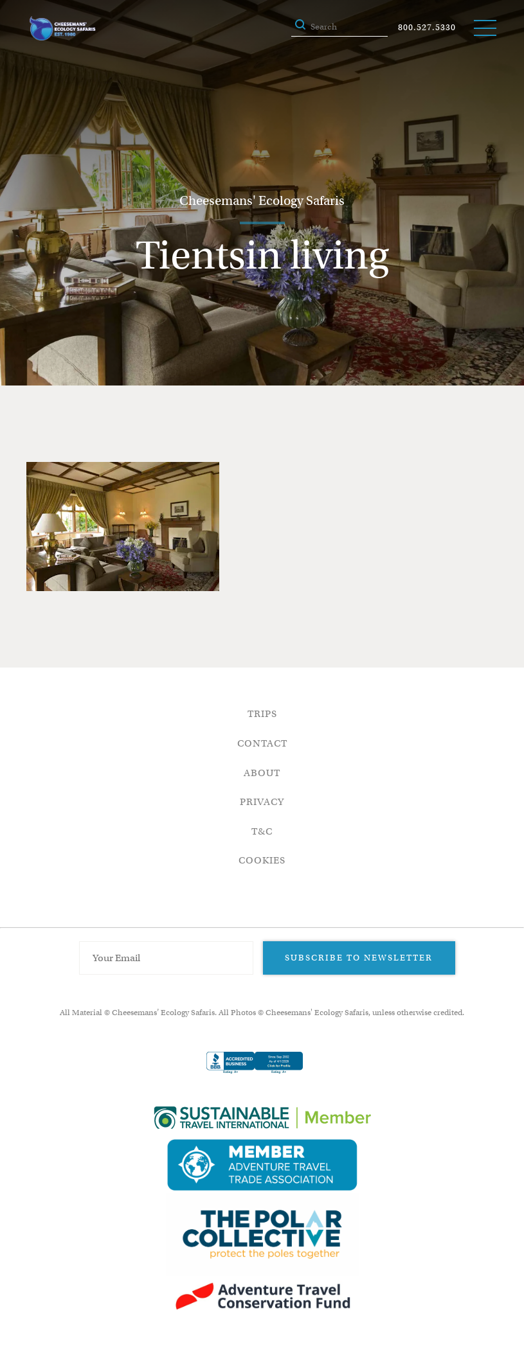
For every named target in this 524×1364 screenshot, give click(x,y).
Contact (262, 743)
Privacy (262, 802)
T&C (262, 831)
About (262, 773)
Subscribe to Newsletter (359, 957)
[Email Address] (166, 958)
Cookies (262, 860)
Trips (262, 714)
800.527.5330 (427, 27)
